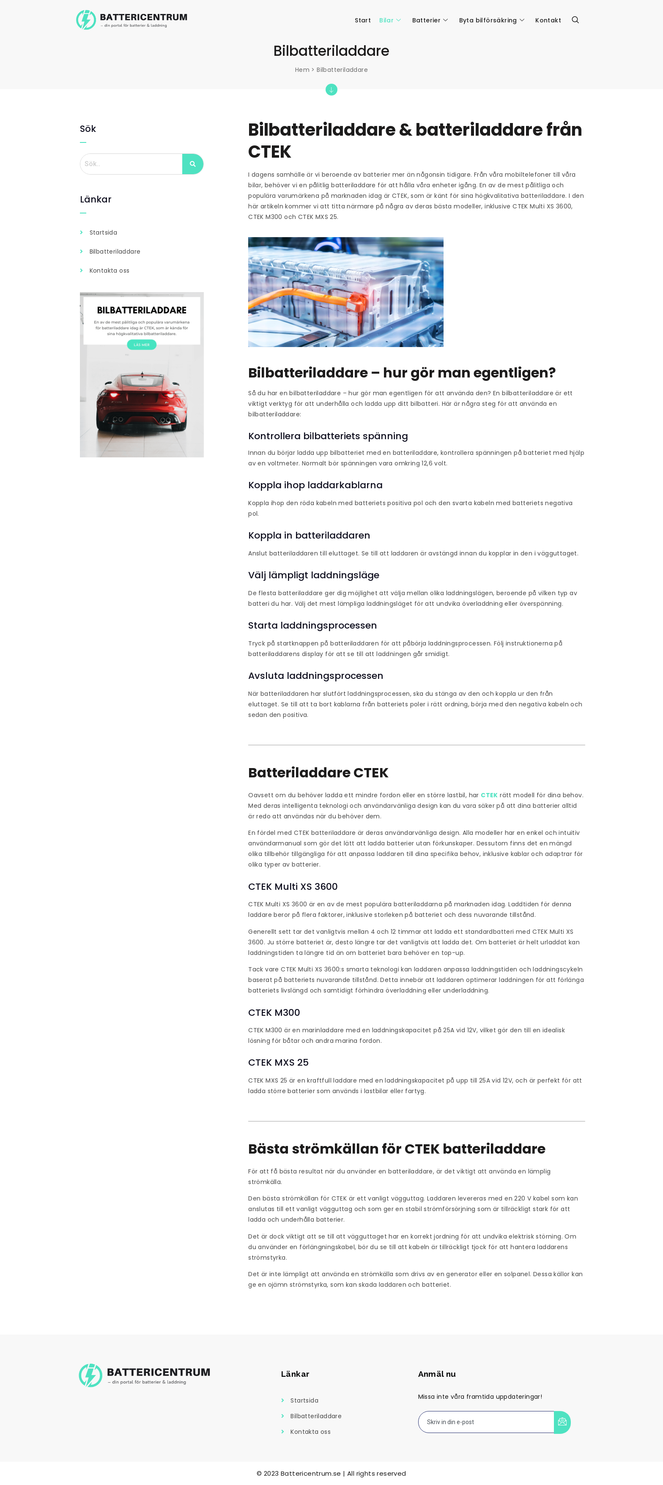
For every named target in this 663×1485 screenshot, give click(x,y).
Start (363, 20)
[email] (486, 1422)
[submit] (562, 1422)
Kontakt (548, 20)
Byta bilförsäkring (492, 20)
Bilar (390, 20)
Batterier (430, 20)
